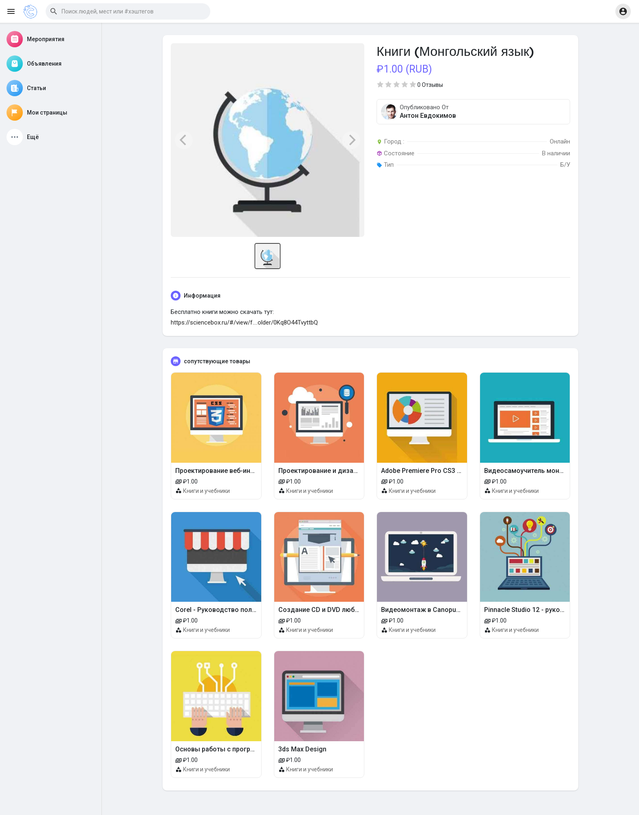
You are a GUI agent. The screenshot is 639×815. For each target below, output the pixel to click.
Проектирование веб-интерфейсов (229, 471)
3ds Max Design (302, 749)
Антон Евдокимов (428, 115)
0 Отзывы (430, 85)
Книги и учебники (206, 491)
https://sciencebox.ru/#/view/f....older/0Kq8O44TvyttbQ (244, 322)
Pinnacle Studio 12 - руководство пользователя (558, 610)
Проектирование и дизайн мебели (332, 471)
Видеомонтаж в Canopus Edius (429, 610)
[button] (128, 11)
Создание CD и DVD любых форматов (337, 610)
